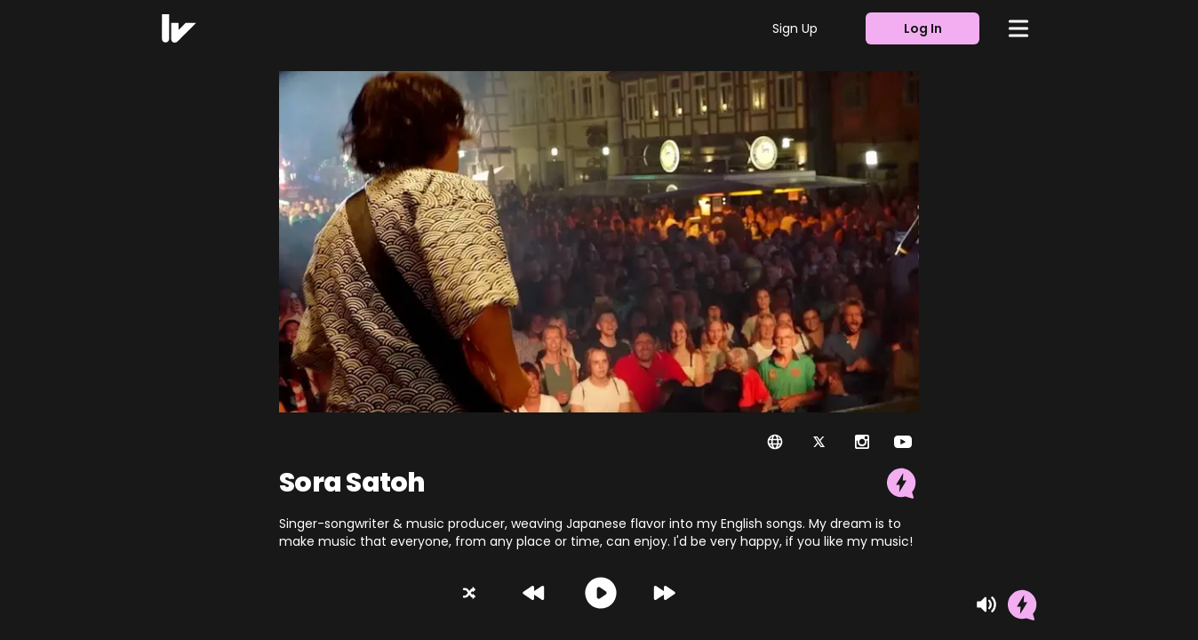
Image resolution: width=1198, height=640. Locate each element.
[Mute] (986, 604)
